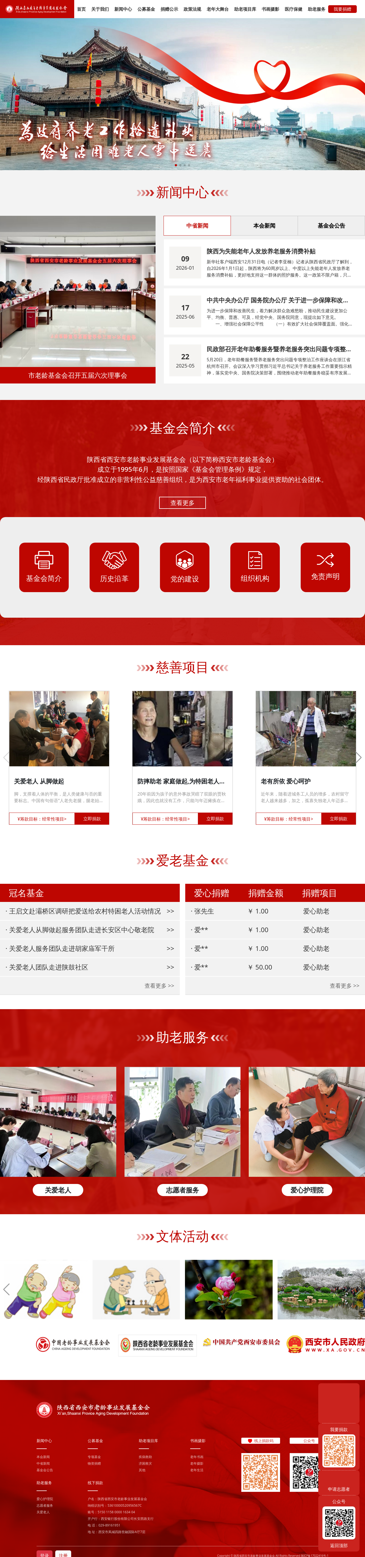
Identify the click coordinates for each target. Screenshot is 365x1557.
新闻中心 (123, 9)
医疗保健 (293, 9)
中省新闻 (43, 1463)
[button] (176, 165)
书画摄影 (270, 9)
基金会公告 (45, 1470)
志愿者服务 (45, 1505)
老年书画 (196, 1456)
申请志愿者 (339, 1489)
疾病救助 (145, 1456)
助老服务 (316, 9)
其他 (142, 1470)
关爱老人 (43, 1512)
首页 (81, 9)
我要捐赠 (342, 9)
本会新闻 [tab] (264, 225)
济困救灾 (145, 1463)
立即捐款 (92, 819)
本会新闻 (43, 1456)
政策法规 (192, 9)
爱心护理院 (45, 1499)
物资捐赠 (94, 1463)
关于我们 (100, 9)
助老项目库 (245, 9)
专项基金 (94, 1456)
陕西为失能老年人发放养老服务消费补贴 (261, 251)
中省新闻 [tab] (197, 225)
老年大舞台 (218, 9)
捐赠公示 (169, 9)
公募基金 (146, 9)
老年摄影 (196, 1463)
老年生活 (196, 1470)
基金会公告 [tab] (331, 225)
